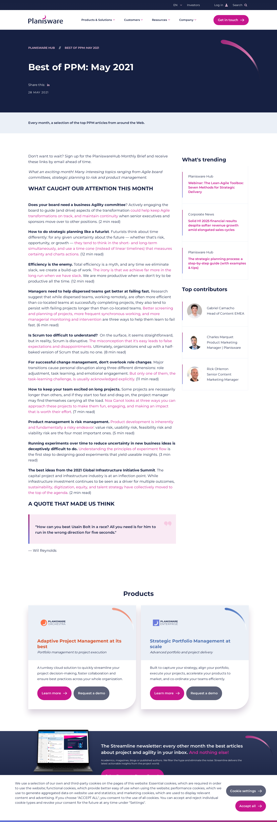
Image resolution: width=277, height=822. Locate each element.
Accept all (247, 806)
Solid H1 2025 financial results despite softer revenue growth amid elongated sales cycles (213, 225)
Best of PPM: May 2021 (82, 48)
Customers (132, 20)
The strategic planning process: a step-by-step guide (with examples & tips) (217, 263)
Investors (193, 5)
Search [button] (237, 5)
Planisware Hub (41, 48)
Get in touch (228, 20)
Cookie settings (243, 791)
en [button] (175, 5)
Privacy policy (24, 809)
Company (186, 20)
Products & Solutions (96, 20)
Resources (159, 20)
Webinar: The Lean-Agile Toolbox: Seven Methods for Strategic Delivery (216, 187)
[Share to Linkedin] (48, 85)
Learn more (51, 693)
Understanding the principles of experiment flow (123, 449)
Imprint (43, 809)
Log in (218, 5)
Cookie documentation (68, 809)
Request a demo (91, 693)
